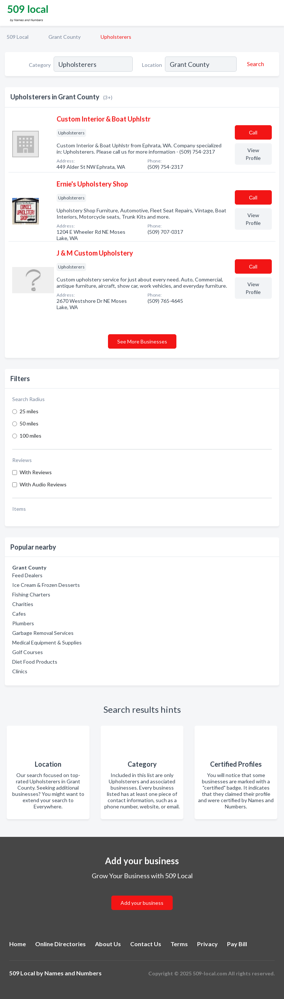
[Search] (254, 64)
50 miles (29, 423)
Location (152, 65)
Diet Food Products (34, 661)
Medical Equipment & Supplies (47, 642)
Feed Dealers (27, 575)
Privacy (207, 943)
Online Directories (60, 943)
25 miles (29, 411)
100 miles (30, 435)
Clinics (19, 671)
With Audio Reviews (43, 484)
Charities (22, 604)
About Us (108, 943)
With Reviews (36, 472)
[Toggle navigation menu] (274, 13)
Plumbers (23, 623)
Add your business (142, 903)
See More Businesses (142, 341)
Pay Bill (237, 943)
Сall (253, 132)
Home (17, 943)
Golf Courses (27, 652)
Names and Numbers (73, 972)
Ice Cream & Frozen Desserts (46, 585)
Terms (179, 943)
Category (40, 65)
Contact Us (145, 943)
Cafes (19, 613)
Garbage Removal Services (43, 633)
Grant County (64, 37)
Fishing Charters (31, 594)
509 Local (17, 37)
